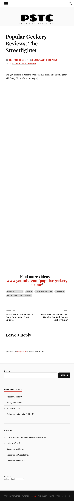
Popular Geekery (15, 291)
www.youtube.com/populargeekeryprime (37, 282)
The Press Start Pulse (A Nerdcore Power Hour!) (28, 437)
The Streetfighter (44, 291)
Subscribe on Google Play (18, 455)
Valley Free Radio (14, 402)
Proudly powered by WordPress (18, 496)
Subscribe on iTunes (15, 449)
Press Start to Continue (44, 60)
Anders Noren (63, 496)
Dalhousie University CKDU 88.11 (22, 414)
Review (29, 291)
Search (7, 371)
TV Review (60, 291)
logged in (21, 351)
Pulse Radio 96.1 (14, 408)
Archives (7, 476)
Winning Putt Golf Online (19, 295)
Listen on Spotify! (14, 443)
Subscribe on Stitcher (16, 460)
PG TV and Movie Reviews (24, 63)
